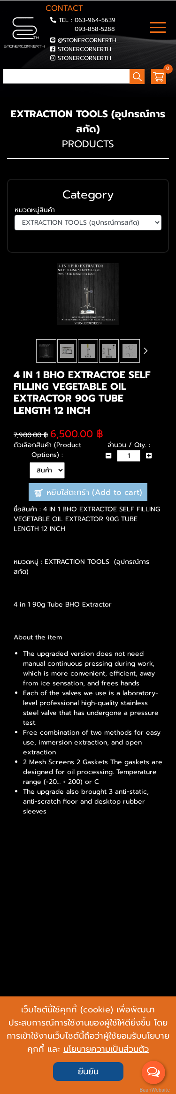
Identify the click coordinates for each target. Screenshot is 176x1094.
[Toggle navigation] (158, 29)
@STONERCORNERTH (87, 40)
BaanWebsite (154, 1090)
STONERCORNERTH (84, 49)
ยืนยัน (88, 1071)
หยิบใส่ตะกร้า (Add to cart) (88, 492)
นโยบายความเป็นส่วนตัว (106, 1049)
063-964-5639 (95, 19)
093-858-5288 (95, 28)
